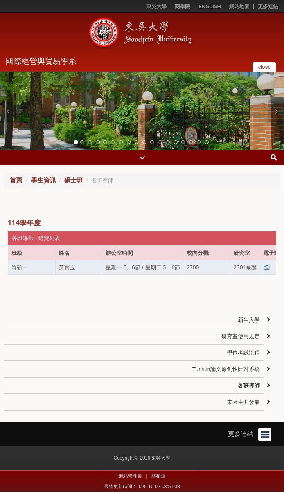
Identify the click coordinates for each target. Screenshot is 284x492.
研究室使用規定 (240, 336)
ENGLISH (209, 6)
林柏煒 (158, 476)
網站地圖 (239, 6)
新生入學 (249, 320)
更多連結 (268, 6)
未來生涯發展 (243, 402)
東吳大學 (156, 6)
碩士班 (73, 180)
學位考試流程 (243, 353)
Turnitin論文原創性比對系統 (225, 369)
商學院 (182, 6)
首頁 (16, 180)
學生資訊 (43, 180)
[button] (8, 111)
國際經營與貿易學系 (41, 61)
